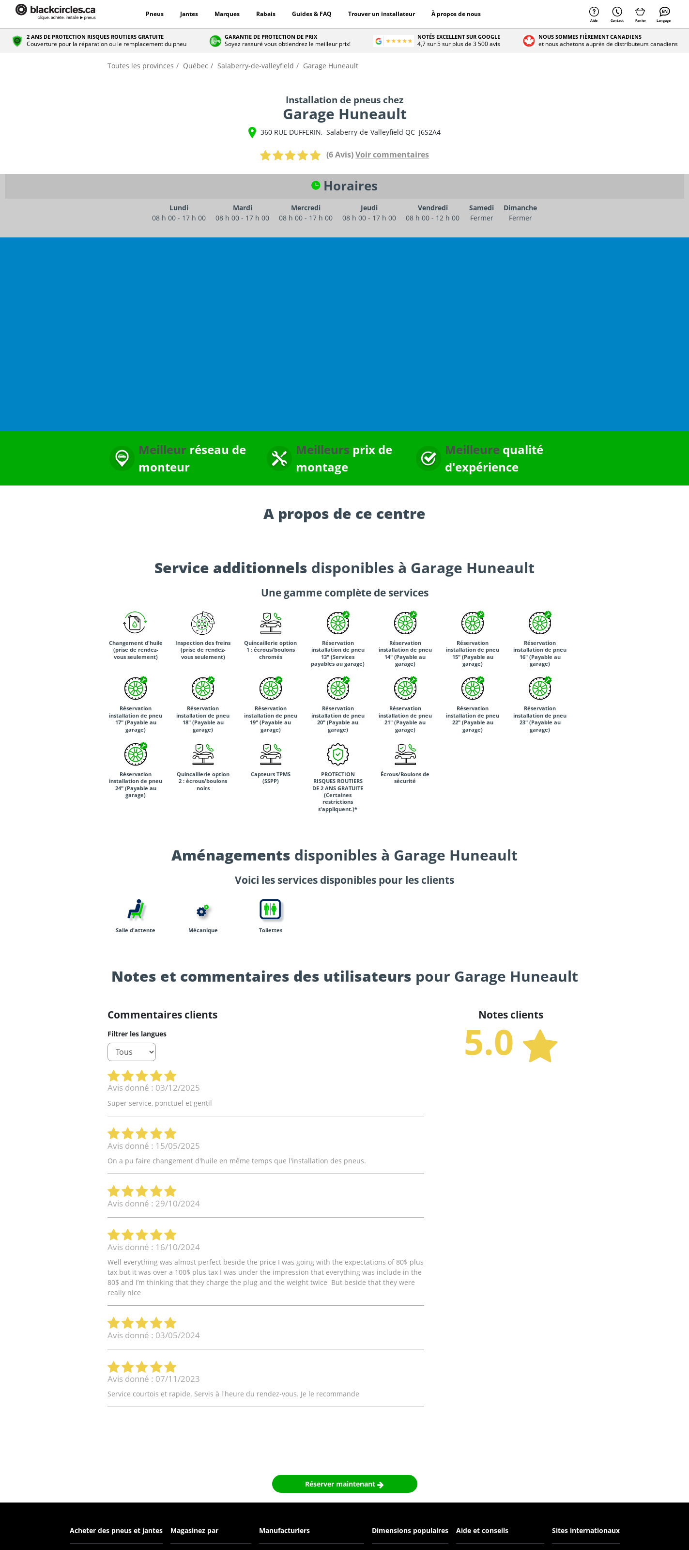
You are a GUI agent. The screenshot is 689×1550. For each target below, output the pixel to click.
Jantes (189, 14)
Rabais (266, 14)
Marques (227, 14)
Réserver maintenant (344, 1483)
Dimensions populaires (410, 1530)
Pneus (155, 14)
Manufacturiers (284, 1530)
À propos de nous (456, 14)
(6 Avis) (339, 154)
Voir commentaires (392, 154)
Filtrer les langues (137, 1033)
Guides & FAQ (312, 14)
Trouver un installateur (381, 14)
